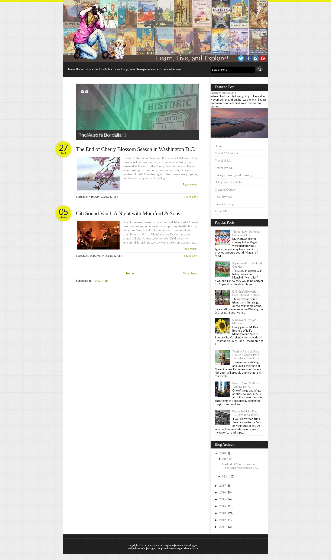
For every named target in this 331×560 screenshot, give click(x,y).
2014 (222, 506)
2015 (222, 499)
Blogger (192, 545)
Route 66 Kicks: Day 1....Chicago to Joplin (245, 413)
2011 (222, 526)
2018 (222, 453)
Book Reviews (223, 197)
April (225, 458)
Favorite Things (224, 204)
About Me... (222, 211)
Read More (190, 184)
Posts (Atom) (101, 280)
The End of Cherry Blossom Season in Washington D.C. (135, 149)
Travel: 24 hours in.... (227, 153)
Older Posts (190, 273)
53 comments (191, 255)
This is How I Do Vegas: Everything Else (246, 233)
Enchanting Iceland (223, 92)
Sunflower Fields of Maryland (244, 321)
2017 (222, 485)
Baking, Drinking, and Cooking (233, 175)
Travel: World (223, 168)
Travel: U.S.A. (223, 160)
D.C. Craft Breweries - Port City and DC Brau (246, 293)
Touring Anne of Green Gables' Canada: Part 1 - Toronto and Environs (247, 355)
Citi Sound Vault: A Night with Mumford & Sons (128, 213)
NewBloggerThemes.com (184, 548)
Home (130, 273)
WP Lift (142, 548)
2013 (222, 513)
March (226, 476)
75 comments (191, 196)
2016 (222, 492)
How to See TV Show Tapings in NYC (245, 385)
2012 (222, 520)
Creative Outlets (225, 189)
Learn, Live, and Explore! (160, 545)
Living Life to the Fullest (229, 182)
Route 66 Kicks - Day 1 (102, 135)
